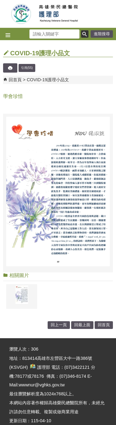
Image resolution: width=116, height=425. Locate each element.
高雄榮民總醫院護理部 (58, 14)
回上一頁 (59, 324)
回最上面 (82, 324)
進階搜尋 (102, 34)
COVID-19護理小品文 (48, 79)
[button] (84, 34)
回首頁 (15, 79)
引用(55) (27, 67)
